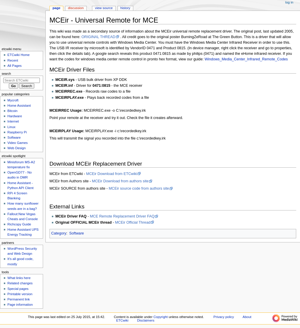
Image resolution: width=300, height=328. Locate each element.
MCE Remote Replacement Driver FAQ (122, 216)
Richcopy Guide (19, 224)
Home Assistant (19, 105)
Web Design (16, 148)
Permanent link (18, 299)
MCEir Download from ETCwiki (111, 174)
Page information (20, 304)
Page (56, 8)
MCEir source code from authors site (139, 188)
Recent (12, 60)
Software (76, 233)
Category (58, 233)
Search (6, 73)
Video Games (17, 143)
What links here (18, 278)
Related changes (20, 283)
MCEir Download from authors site (120, 181)
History (125, 8)
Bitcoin (12, 111)
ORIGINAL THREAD (98, 37)
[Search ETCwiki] (21, 80)
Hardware (14, 116)
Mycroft (12, 100)
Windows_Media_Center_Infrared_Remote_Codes (246, 59)
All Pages (14, 65)
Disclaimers (145, 320)
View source (103, 8)
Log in (289, 2)
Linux (11, 127)
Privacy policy (224, 317)
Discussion (75, 8)
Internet (13, 121)
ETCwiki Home (18, 55)
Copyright (161, 317)
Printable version (19, 294)
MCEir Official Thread (132, 222)
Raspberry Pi (17, 132)
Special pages (17, 288)
